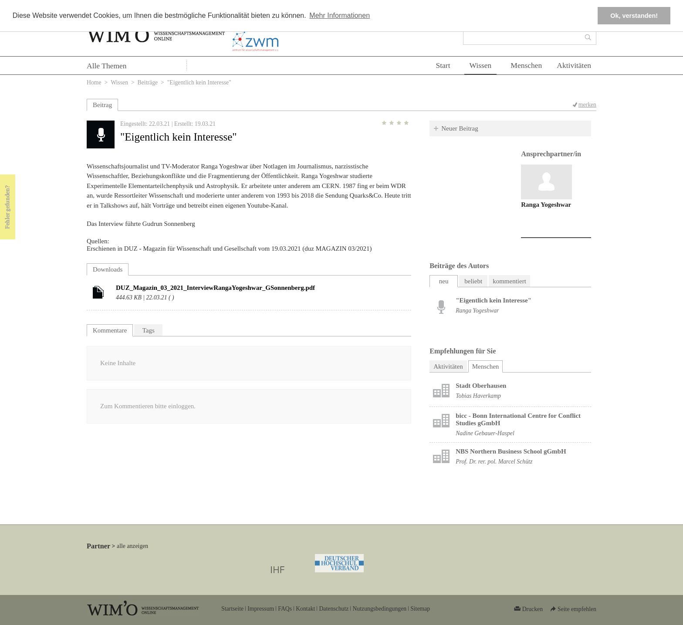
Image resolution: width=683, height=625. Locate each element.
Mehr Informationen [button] (339, 15)
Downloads (107, 269)
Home (94, 82)
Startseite (232, 608)
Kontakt (305, 608)
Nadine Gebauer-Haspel (485, 433)
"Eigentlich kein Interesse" (493, 300)
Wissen (481, 65)
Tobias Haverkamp (478, 396)
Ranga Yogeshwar (546, 204)
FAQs (285, 608)
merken (587, 104)
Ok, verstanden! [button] (634, 15)
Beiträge (148, 82)
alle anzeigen (132, 546)
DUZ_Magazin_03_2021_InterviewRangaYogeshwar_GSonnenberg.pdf (215, 287)
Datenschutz (333, 608)
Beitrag (102, 104)
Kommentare (110, 330)
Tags (148, 330)
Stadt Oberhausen (481, 385)
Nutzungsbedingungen (379, 608)
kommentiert (509, 281)
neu (444, 281)
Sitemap (420, 608)
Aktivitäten (574, 65)
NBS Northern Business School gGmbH (511, 451)
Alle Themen (107, 65)
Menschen (526, 65)
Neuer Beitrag (459, 128)
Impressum (260, 608)
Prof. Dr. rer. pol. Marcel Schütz (494, 461)
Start (443, 65)
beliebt (473, 281)
